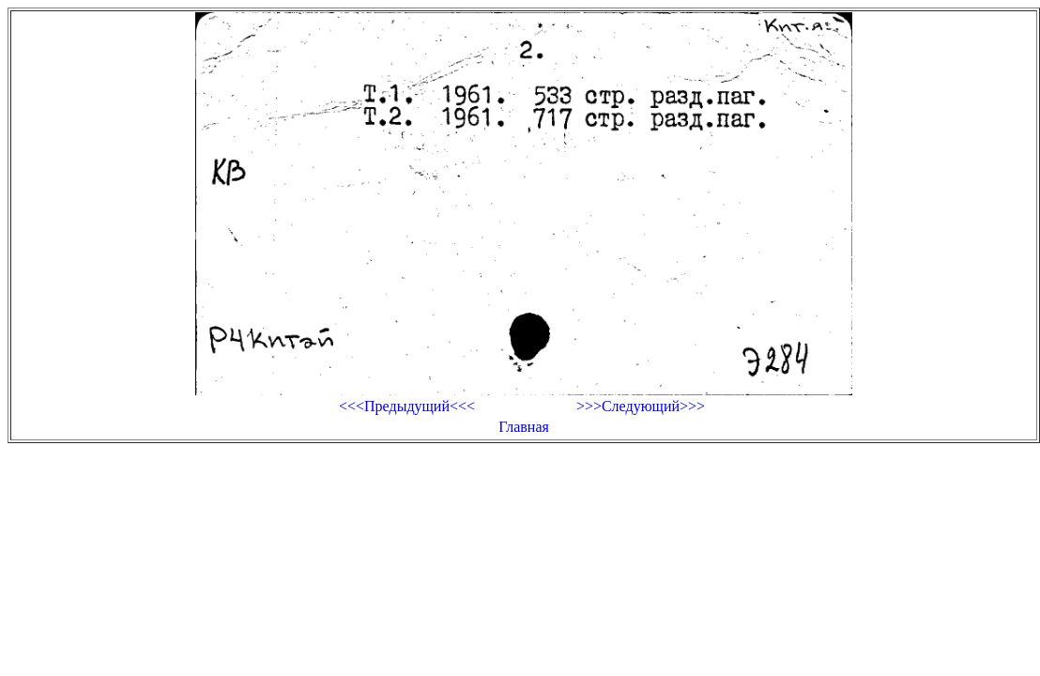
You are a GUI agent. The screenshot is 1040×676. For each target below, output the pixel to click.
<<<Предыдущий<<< (407, 406)
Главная (523, 427)
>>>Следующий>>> (640, 406)
